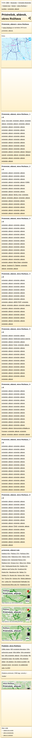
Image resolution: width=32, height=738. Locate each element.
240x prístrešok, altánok (12, 655)
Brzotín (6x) (13, 575)
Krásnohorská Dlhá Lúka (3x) (10, 584)
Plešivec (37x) (15, 553)
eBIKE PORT (17, 302)
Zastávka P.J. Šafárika (13, 265)
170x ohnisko (24, 655)
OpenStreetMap (13, 108)
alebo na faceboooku (8, 733)
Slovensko (14, 2)
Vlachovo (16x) (6, 556)
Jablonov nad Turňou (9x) (9, 569)
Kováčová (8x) (22, 569)
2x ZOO (7, 668)
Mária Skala (17, 262)
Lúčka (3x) (8, 581)
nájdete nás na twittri (8, 730)
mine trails (9, 120)
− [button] (4, 74)
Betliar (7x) (23, 572)
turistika (4, 9)
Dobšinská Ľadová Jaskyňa (22, 338)
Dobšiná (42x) (6, 553)
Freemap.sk (22, 108)
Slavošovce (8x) (14, 572)
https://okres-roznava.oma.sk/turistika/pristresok (12, 109)
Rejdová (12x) (6, 563)
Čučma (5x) (8, 578)
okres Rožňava (21, 6)
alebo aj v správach (8, 735)
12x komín (15, 665)
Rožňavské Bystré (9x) (12, 566)
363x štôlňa (16, 652)
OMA (7, 2)
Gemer (14, 6)
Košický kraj (6, 6)
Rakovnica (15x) (16, 556)
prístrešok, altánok (13, 9)
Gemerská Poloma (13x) (18, 560)
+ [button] (4, 71)
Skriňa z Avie (17, 194)
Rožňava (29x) (24, 553)
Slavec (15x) (26, 556)
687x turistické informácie (18, 649)
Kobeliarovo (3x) (25, 584)
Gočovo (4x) (16, 578)
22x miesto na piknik (20, 661)
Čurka (15, 345)
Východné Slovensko (24, 2)
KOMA (27, 182)
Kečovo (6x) (21, 575)
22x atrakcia (9, 661)
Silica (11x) (23, 563)
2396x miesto (6, 649)
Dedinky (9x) (24, 566)
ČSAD (15, 526)
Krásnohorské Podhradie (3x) (21, 581)
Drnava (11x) (15, 563)
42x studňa (16, 658)
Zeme (3, 120)
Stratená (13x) (6, 560)
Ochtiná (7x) (5, 575)
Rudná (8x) (5, 572)
